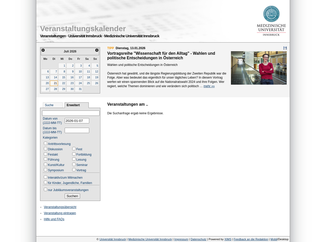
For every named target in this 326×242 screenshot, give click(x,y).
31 (80, 88)
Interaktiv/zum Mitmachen (65, 177)
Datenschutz (198, 239)
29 (63, 88)
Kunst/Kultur (56, 165)
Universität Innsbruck (112, 239)
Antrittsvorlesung (59, 144)
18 (88, 77)
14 (55, 77)
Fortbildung (84, 154)
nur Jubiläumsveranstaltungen (68, 190)
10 (80, 71)
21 (55, 83)
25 (88, 83)
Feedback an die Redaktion (251, 239)
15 (63, 77)
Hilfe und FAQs (54, 219)
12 (96, 71)
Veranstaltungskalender (83, 28)
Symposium (56, 170)
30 (72, 88)
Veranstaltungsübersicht (60, 207)
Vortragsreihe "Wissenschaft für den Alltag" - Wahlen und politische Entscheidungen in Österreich (161, 55)
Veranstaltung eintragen (60, 213)
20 (47, 83)
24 (80, 83)
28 (55, 88)
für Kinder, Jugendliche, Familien (70, 183)
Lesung (81, 159)
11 (88, 71)
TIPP (110, 48)
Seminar (82, 165)
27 (47, 88)
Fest (79, 149)
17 (80, 77)
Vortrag (81, 170)
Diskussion (55, 149)
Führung (53, 159)
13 (47, 77)
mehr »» (209, 86)
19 (96, 77)
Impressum (181, 239)
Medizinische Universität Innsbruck (150, 239)
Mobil (273, 239)
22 (63, 83)
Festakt (53, 154)
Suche (49, 105)
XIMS (227, 239)
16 (72, 77)
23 (72, 83)
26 (96, 83)
